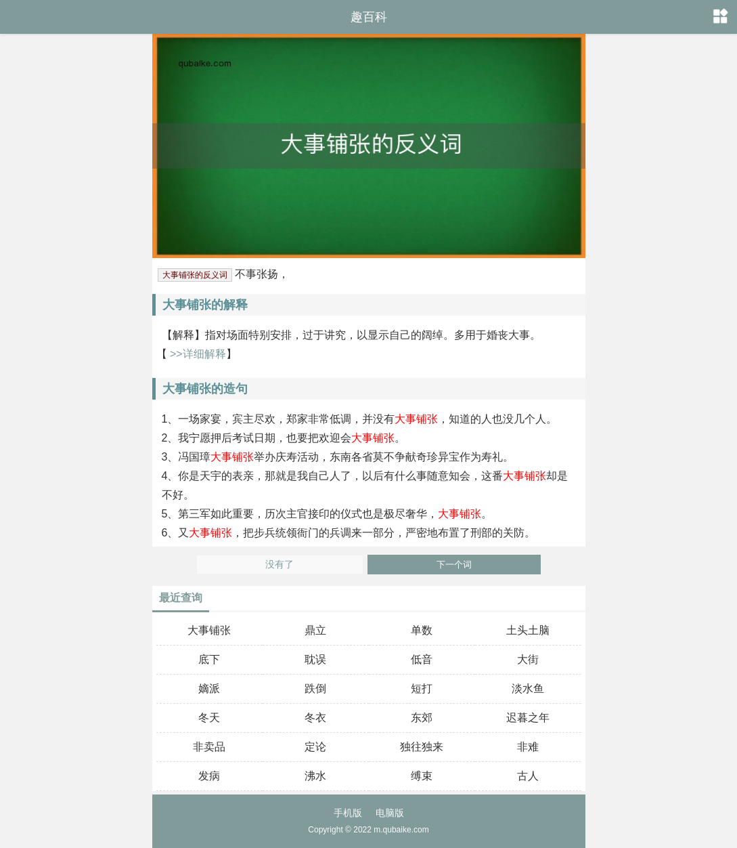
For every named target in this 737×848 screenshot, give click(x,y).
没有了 (279, 564)
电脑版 (390, 812)
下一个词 (454, 564)
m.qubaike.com (401, 829)
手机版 (348, 812)
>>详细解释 (196, 354)
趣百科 (369, 17)
